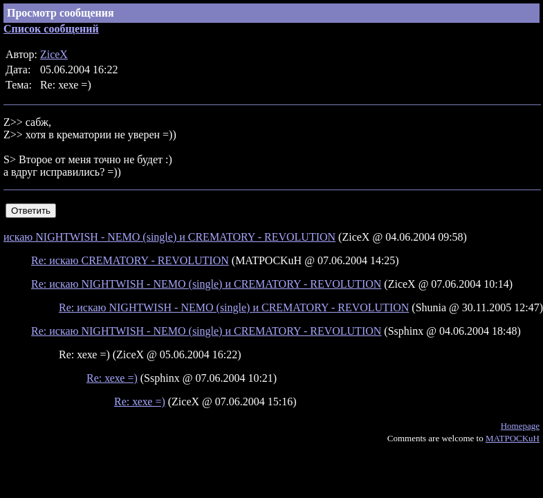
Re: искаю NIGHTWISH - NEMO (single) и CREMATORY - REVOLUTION (206, 284)
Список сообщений (51, 29)
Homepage (520, 426)
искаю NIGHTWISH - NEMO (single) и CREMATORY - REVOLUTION (169, 237)
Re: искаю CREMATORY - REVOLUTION (130, 260)
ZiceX (54, 54)
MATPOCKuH (513, 438)
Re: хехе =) (112, 378)
